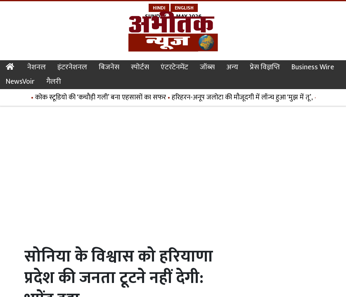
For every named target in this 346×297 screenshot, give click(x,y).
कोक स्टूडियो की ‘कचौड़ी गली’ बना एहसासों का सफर (101, 97)
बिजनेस (109, 67)
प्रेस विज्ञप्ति (265, 67)
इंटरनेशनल (72, 67)
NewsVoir (20, 81)
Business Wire (312, 67)
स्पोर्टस (140, 67)
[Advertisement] (174, 172)
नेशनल (36, 67)
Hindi (159, 8)
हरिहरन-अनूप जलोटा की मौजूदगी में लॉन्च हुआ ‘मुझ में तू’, (243, 97)
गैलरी (53, 81)
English (184, 8)
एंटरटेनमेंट (174, 67)
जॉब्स (207, 67)
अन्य (232, 67)
